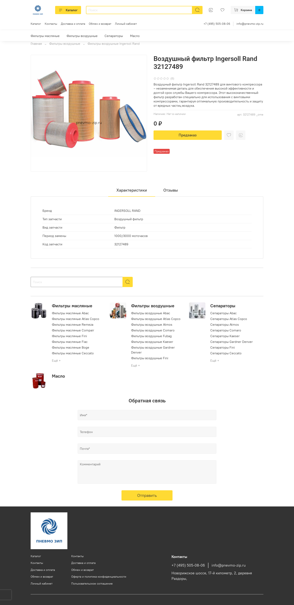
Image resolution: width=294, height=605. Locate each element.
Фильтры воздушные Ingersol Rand (114, 44)
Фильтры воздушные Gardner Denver (153, 349)
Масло (135, 36)
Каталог (68, 10)
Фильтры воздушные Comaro (153, 330)
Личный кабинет (126, 24)
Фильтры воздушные (82, 36)
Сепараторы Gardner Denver (231, 342)
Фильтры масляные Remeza (72, 324)
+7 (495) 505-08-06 (217, 24)
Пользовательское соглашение (92, 583)
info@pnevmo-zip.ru (249, 24)
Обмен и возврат (100, 24)
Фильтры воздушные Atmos (151, 324)
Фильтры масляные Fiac (70, 342)
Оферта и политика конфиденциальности (98, 576)
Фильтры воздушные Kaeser (152, 342)
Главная (36, 44)
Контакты (51, 24)
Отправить (147, 495)
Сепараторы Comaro (225, 330)
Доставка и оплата (73, 24)
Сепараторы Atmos (224, 324)
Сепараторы (114, 36)
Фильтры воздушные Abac (150, 313)
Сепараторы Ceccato (226, 353)
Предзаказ (188, 135)
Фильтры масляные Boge (70, 347)
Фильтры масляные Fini (69, 336)
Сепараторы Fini (222, 347)
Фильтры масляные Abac (70, 313)
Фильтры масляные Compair (73, 330)
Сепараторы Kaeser (225, 336)
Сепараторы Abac (223, 313)
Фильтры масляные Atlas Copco (75, 319)
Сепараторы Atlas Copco (228, 319)
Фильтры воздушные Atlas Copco (155, 319)
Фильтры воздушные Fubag (151, 336)
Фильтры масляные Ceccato (73, 353)
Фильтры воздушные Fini (149, 358)
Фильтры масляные (45, 36)
